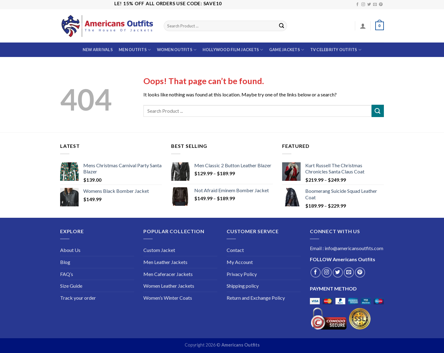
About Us (70, 250)
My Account (240, 262)
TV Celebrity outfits (336, 50)
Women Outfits (177, 50)
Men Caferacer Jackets (168, 274)
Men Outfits (135, 50)
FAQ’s (66, 274)
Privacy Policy (242, 274)
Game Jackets (286, 50)
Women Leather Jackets (168, 286)
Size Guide (71, 286)
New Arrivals (98, 49)
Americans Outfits (240, 344)
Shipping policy (243, 286)
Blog (65, 262)
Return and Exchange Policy (256, 298)
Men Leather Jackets (165, 262)
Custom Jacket (159, 250)
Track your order (78, 298)
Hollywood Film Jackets (233, 50)
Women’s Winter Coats (167, 298)
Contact (235, 250)
